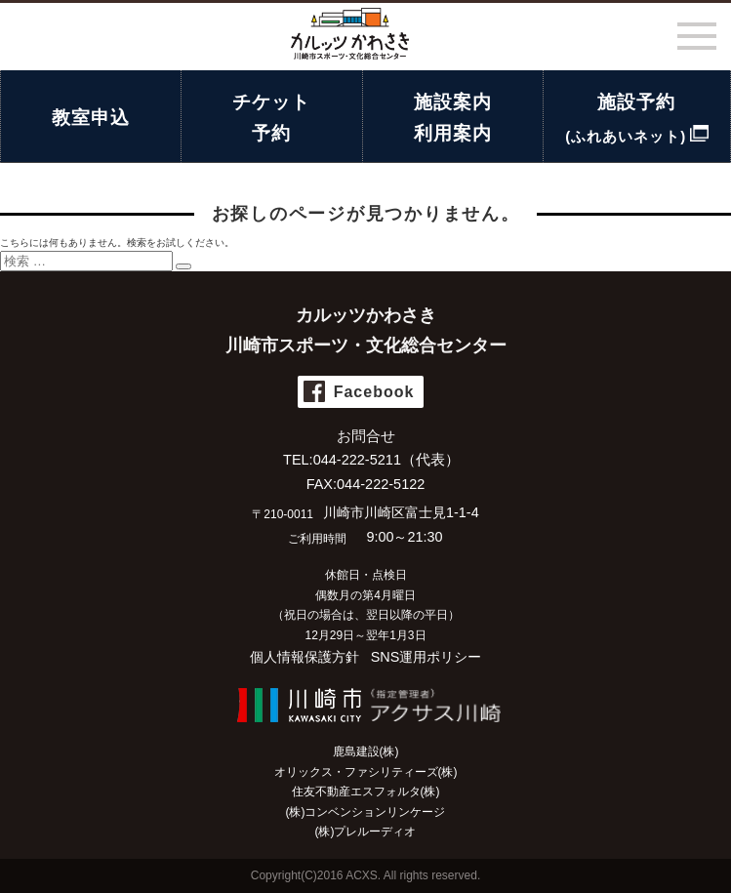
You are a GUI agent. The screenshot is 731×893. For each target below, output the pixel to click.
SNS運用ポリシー (426, 657)
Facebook (374, 392)
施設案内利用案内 (453, 117)
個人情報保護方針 (304, 657)
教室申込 (91, 117)
